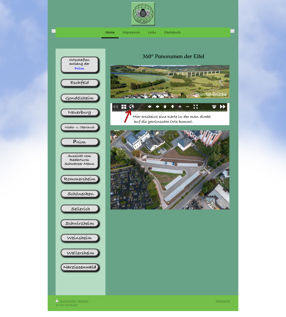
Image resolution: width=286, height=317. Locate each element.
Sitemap (83, 301)
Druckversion (66, 301)
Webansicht (223, 301)
